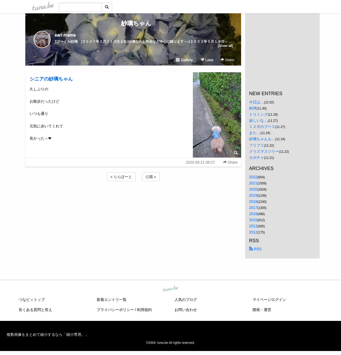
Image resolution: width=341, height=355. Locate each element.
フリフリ (256, 145)
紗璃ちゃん (133, 23)
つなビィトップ (32, 299)
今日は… (256, 102)
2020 (253, 189)
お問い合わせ (185, 310)
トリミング (258, 114)
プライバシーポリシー (115, 310)
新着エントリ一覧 (112, 299)
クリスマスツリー (264, 151)
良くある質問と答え (35, 310)
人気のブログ (185, 299)
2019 (253, 195)
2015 (253, 220)
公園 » (150, 177)
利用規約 (144, 310)
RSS (255, 249)
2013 (253, 226)
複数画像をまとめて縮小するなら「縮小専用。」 (48, 334)
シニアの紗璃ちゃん (51, 79)
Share (227, 60)
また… (254, 133)
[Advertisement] (133, 197)
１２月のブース (262, 126)
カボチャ (256, 157)
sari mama (65, 35)
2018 (253, 201)
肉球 (253, 108)
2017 (253, 207)
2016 (253, 214)
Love (207, 60)
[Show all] (225, 46)
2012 (253, 232)
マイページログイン (269, 299)
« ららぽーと (121, 177)
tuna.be (170, 288)
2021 (253, 183)
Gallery (184, 60)
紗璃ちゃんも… (262, 139)
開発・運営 (262, 310)
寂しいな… (258, 120)
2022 (253, 177)
